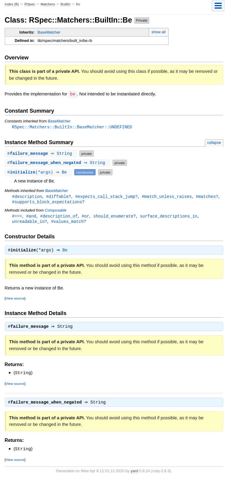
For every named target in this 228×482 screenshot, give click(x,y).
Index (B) (12, 4)
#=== (17, 217)
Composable (55, 211)
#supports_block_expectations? (48, 202)
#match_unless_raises (166, 196)
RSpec (29, 4)
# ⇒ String (41, 153)
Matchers (48, 4)
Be (66, 252)
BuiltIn (65, 4)
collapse (214, 142)
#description (27, 196)
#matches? (207, 196)
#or (85, 217)
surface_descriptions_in (168, 217)
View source (15, 300)
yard (134, 473)
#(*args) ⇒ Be (39, 172)
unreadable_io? (29, 222)
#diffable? (58, 196)
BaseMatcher (49, 32)
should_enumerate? (114, 217)
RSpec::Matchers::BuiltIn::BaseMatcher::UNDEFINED (72, 127)
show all (159, 32)
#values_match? (68, 222)
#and (31, 217)
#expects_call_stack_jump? (106, 196)
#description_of (58, 217)
